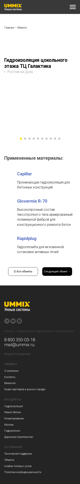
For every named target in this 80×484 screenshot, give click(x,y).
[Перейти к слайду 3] (29, 139)
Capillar (24, 173)
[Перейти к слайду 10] (59, 139)
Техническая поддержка (18, 453)
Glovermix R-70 (32, 201)
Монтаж (9, 424)
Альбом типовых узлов (18, 466)
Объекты (22, 27)
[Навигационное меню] (73, 7)
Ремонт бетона (12, 412)
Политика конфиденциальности (22, 472)
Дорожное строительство (18, 436)
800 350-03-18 (21, 339)
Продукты (12, 399)
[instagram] (19, 321)
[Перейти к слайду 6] (42, 139)
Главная (9, 27)
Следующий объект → (57, 271)
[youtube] (13, 321)
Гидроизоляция (13, 406)
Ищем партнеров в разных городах (24, 389)
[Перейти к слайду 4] (34, 139)
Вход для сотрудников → (18, 353)
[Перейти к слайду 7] (46, 139)
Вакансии (10, 383)
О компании (11, 370)
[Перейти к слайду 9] (55, 139)
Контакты (9, 377)
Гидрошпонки (12, 430)
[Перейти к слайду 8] (51, 139)
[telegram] (7, 321)
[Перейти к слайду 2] (25, 139)
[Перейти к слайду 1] (21, 139)
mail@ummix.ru (19, 344)
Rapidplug (26, 238)
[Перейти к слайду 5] (38, 139)
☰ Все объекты (23, 271)
